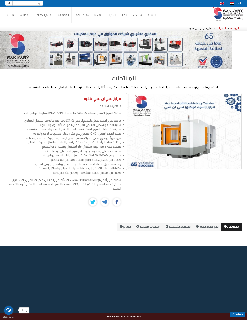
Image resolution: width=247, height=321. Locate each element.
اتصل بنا (10, 14)
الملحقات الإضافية (148, 226)
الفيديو (125, 226)
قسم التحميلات (43, 14)
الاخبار (125, 14)
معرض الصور (81, 14)
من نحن (137, 14)
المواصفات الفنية (207, 226)
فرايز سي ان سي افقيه (102, 98)
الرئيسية (151, 14)
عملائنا (98, 14)
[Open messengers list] (8, 310)
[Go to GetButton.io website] (8, 317)
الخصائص (231, 226)
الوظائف (24, 14)
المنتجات (111, 15)
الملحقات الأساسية (178, 226)
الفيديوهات (63, 14)
